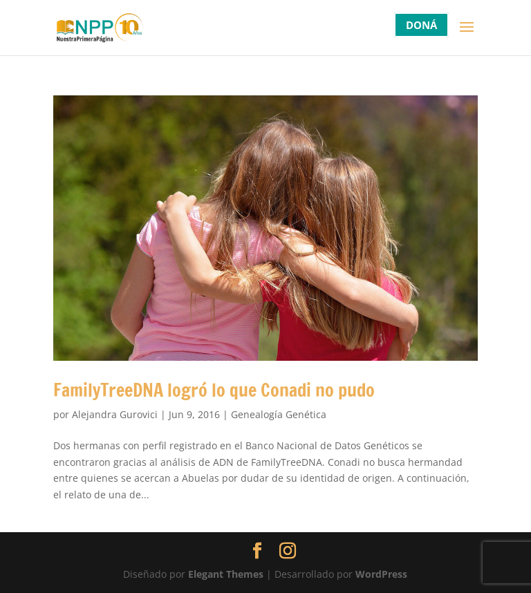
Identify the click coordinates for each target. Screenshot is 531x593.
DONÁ (421, 25)
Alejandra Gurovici (115, 414)
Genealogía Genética (278, 414)
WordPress (381, 574)
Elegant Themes (225, 574)
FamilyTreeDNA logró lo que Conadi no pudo (214, 390)
